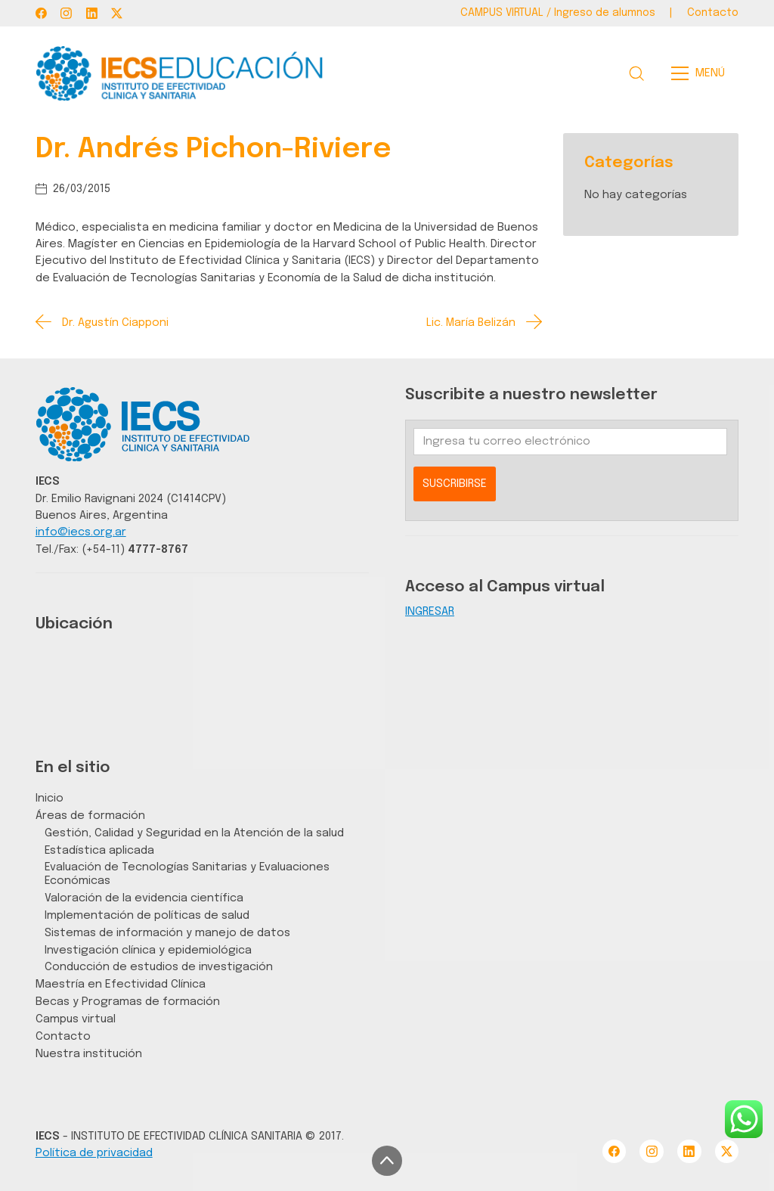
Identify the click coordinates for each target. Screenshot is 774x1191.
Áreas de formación (90, 815)
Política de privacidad (94, 1152)
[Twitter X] (116, 13)
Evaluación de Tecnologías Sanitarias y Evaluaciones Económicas (187, 873)
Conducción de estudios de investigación (159, 966)
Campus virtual (76, 1019)
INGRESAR (429, 611)
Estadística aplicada (99, 850)
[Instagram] (66, 13)
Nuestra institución (89, 1053)
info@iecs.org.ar (81, 532)
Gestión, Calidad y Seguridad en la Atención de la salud (194, 833)
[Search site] (636, 73)
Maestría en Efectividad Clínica (121, 984)
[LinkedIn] (92, 13)
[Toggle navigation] (702, 73)
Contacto (63, 1036)
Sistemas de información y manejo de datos (167, 932)
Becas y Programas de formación (128, 1001)
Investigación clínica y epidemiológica (148, 950)
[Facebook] (41, 13)
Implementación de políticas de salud (147, 915)
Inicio (49, 798)
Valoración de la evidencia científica (144, 898)
